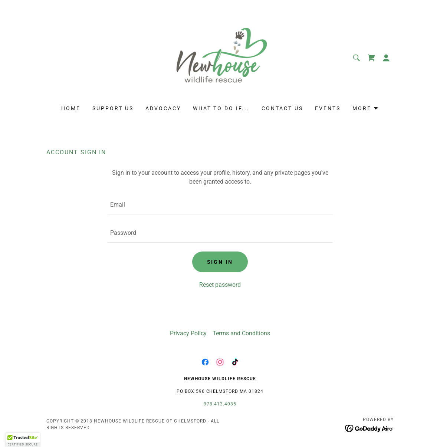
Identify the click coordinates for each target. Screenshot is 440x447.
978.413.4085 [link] (220, 404)
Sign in (220, 262)
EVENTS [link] (328, 108)
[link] (220, 57)
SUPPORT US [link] (113, 108)
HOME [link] (71, 108)
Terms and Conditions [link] (241, 333)
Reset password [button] (220, 284)
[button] (386, 57)
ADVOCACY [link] (163, 108)
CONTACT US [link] (282, 108)
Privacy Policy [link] (188, 333)
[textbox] (220, 204)
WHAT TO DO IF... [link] (221, 108)
